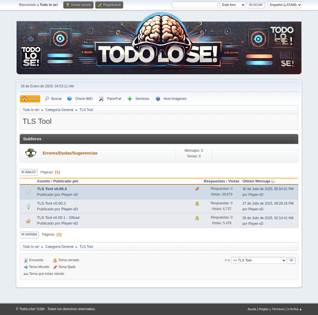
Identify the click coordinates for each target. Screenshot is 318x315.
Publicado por (66, 181)
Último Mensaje (259, 181)
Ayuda (252, 309)
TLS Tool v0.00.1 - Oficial (58, 217)
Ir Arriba (29, 234)
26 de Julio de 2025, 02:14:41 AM (267, 218)
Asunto (43, 181)
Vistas (233, 181)
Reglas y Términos (272, 309)
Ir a (227, 260)
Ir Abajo (28, 172)
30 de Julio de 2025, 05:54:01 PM (267, 189)
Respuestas (214, 181)
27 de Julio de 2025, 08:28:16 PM (267, 203)
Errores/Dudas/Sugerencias (70, 153)
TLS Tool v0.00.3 (52, 189)
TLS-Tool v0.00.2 (51, 203)
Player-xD (69, 194)
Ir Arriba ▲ (294, 309)
